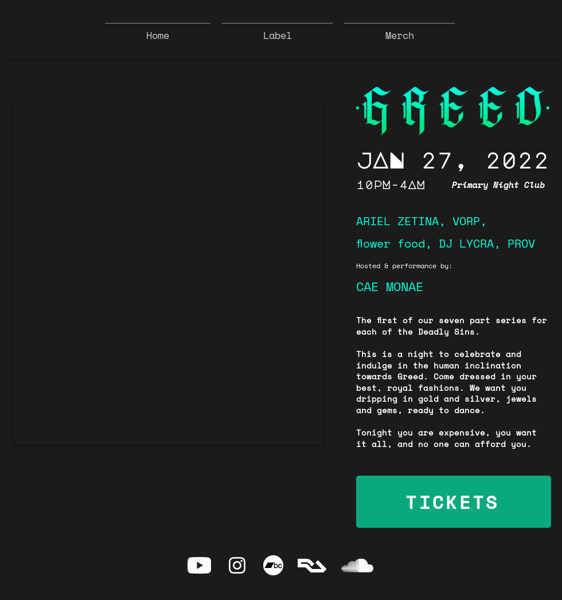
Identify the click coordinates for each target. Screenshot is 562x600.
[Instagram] (237, 565)
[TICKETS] (453, 502)
